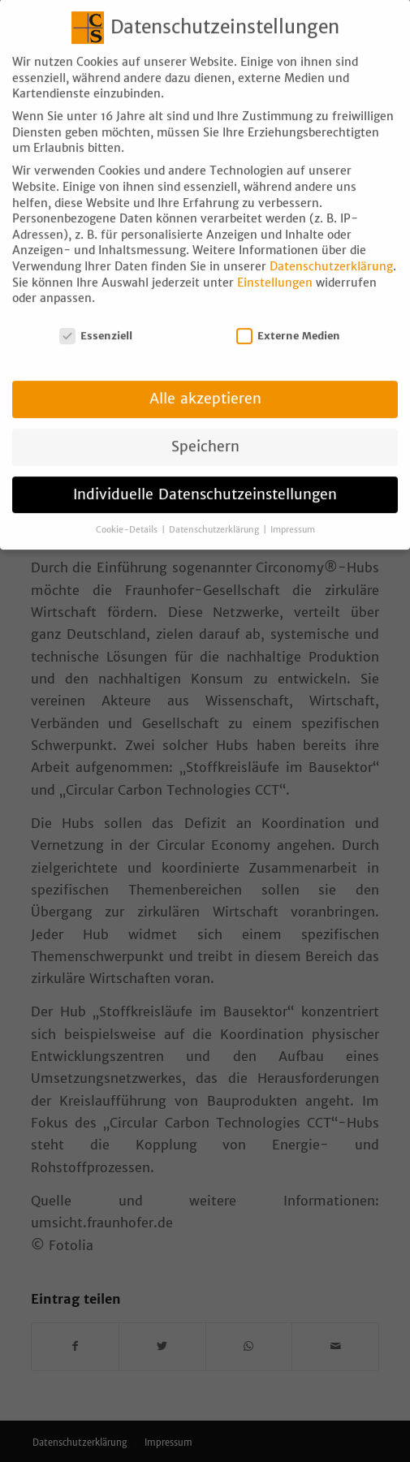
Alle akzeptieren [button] (205, 383)
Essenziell (95, 320)
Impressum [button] (292, 514)
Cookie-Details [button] (128, 514)
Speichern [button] (205, 431)
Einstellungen (275, 267)
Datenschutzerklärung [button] (215, 514)
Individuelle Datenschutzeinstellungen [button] (205, 479)
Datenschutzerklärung (331, 251)
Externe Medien (288, 320)
